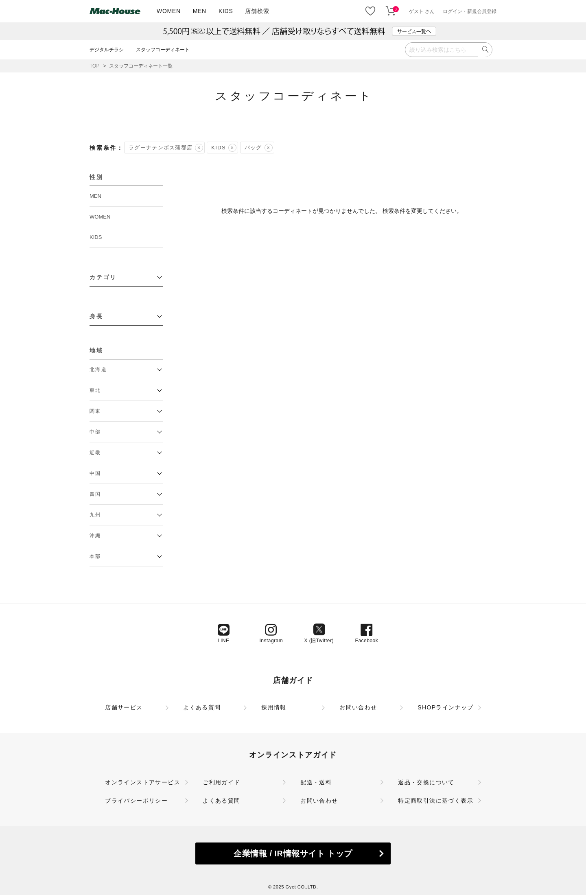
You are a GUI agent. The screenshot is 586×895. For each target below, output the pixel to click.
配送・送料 (316, 782)
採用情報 (273, 707)
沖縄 (95, 535)
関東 (95, 411)
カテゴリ (103, 277)
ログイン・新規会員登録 (469, 11)
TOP (94, 66)
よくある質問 (202, 707)
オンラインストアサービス (142, 782)
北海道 (98, 369)
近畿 (95, 452)
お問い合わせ (358, 707)
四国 (95, 494)
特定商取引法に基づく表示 (435, 800)
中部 (95, 432)
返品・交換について (426, 782)
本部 (95, 556)
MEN (199, 11)
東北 (95, 390)
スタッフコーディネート (163, 50)
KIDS (226, 11)
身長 (96, 316)
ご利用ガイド (221, 782)
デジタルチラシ (107, 50)
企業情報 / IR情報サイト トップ (293, 853)
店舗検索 (257, 11)
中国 (95, 473)
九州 (95, 515)
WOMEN (169, 11)
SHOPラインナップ (446, 707)
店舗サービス (123, 707)
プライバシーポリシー (136, 800)
